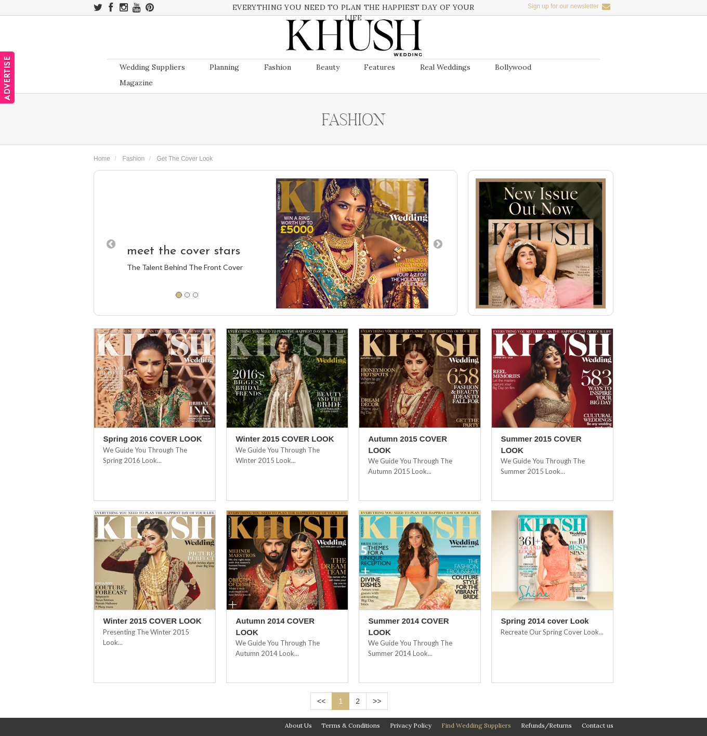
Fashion (277, 67)
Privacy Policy (410, 725)
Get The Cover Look (184, 158)
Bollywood (513, 67)
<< (321, 701)
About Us (298, 725)
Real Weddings (445, 67)
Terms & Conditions (350, 725)
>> (377, 701)
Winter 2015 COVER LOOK (284, 438)
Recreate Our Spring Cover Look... (552, 632)
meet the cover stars (183, 251)
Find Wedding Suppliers (476, 725)
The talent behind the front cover (185, 267)
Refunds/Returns (546, 725)
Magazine (136, 82)
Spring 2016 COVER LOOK (152, 438)
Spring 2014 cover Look (544, 620)
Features (379, 67)
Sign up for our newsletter (569, 6)
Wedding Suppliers (152, 67)
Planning (224, 67)
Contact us (597, 725)
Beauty (327, 67)
